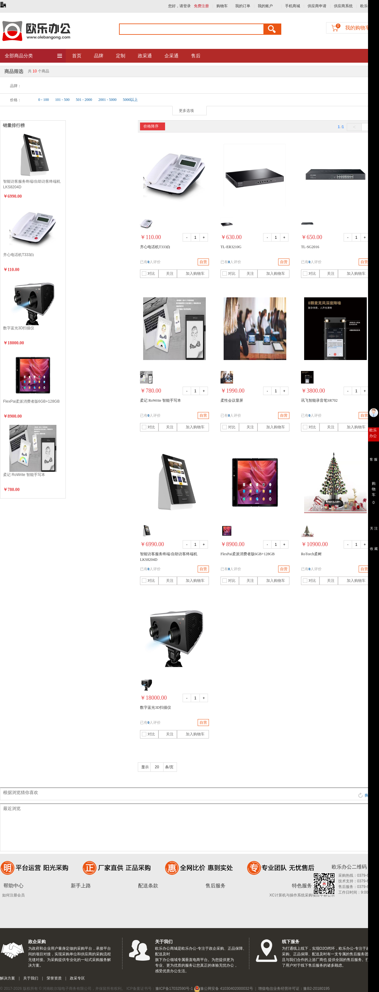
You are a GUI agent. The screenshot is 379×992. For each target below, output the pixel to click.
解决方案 (7, 978)
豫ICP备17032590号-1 (174, 988)
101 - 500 (62, 99)
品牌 (98, 55)
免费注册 (201, 6)
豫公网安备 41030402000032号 (223, 988)
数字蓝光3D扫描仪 (18, 328)
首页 (76, 55)
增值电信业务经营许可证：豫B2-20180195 (294, 988)
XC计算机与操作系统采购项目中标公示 (302, 895)
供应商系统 (343, 6)
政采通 (145, 55)
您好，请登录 (179, 6)
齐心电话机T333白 (18, 255)
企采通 (171, 55)
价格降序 (150, 126)
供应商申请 (317, 6)
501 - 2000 (84, 99)
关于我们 (30, 978)
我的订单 (242, 6)
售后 (195, 55)
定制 (120, 55)
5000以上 (130, 99)
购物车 (222, 6)
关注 (167, 273)
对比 (148, 273)
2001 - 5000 (107, 99)
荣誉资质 (54, 978)
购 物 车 (373, 487)
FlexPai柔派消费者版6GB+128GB (31, 401)
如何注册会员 (13, 895)
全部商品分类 (34, 56)
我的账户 (265, 6)
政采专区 (77, 978)
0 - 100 (43, 99)
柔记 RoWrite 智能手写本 (24, 475)
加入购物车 (192, 273)
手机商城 (292, 6)
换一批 (367, 795)
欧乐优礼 (367, 6)
